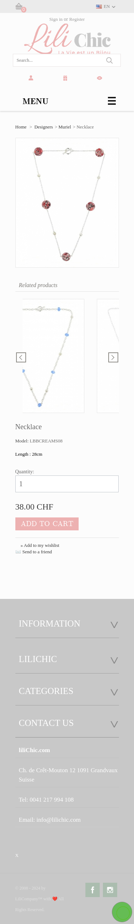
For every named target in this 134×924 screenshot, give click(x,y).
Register (77, 19)
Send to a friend (37, 551)
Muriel (64, 127)
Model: (22, 441)
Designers (43, 127)
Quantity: (24, 471)
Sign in (56, 19)
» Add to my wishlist (40, 545)
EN (107, 6)
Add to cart (47, 524)
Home (21, 127)
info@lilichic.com (58, 819)
